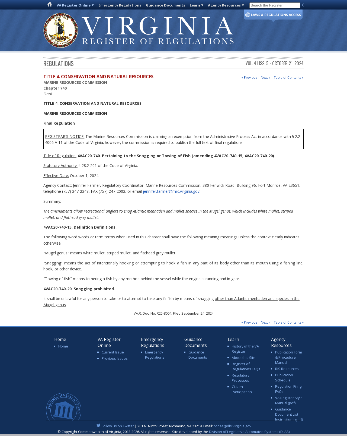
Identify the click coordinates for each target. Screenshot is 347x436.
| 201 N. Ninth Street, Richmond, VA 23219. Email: (173, 426)
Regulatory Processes (240, 378)
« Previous (249, 77)
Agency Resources (224, 5)
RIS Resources (287, 368)
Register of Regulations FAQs (246, 366)
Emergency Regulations (119, 5)
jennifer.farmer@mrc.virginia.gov (171, 191)
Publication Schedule (284, 377)
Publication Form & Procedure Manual (288, 357)
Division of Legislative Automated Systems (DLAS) (249, 431)
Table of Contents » (289, 77)
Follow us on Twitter (118, 426)
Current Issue (113, 352)
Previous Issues (115, 358)
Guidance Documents (165, 5)
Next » (265, 77)
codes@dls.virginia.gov (232, 426)
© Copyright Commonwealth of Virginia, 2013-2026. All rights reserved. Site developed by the (173, 431)
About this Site (243, 357)
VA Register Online (74, 5)
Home (63, 346)
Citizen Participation (242, 389)
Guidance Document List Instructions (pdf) (289, 414)
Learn (195, 5)
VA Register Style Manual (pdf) (289, 400)
